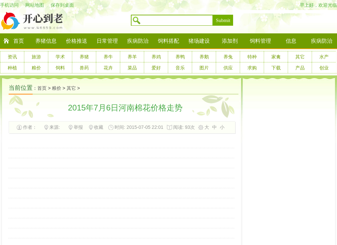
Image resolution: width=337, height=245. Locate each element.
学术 (60, 56)
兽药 (84, 67)
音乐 (180, 67)
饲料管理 (260, 41)
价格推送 (76, 41)
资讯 (12, 56)
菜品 (132, 67)
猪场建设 (199, 41)
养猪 (84, 56)
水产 (324, 56)
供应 (228, 67)
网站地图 (34, 5)
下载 (276, 67)
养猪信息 (46, 41)
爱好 (156, 67)
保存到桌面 (62, 5)
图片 (204, 67)
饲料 (60, 67)
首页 (18, 41)
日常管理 (107, 41)
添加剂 (230, 41)
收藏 (98, 127)
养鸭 (180, 56)
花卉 (108, 67)
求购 (252, 67)
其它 (300, 56)
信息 (291, 41)
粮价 (36, 67)
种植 (12, 67)
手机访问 (9, 5)
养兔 (228, 56)
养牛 (108, 56)
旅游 (36, 56)
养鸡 (156, 56)
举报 (78, 127)
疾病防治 (138, 41)
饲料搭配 (168, 41)
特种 (252, 56)
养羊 (132, 56)
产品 (300, 67)
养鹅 (204, 56)
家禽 (276, 56)
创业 (324, 67)
